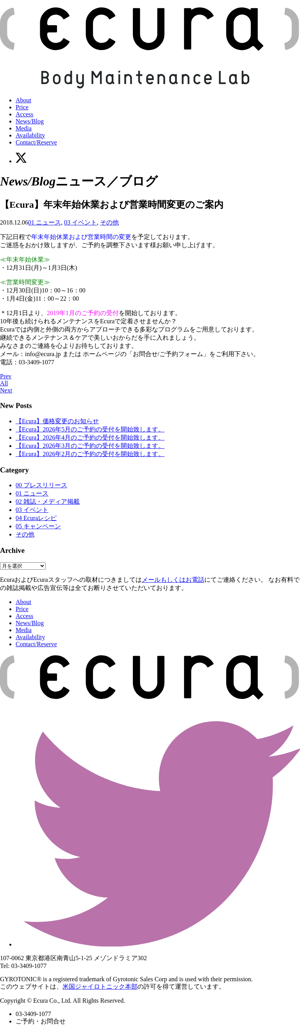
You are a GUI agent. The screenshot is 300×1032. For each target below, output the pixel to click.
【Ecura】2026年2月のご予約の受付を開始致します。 (90, 454)
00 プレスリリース (41, 485)
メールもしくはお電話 (173, 579)
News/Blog (30, 121)
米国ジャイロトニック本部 (100, 986)
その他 (109, 222)
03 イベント (80, 222)
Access (24, 114)
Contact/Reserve (36, 142)
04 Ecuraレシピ (36, 518)
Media (24, 128)
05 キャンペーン (38, 526)
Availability (30, 135)
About (23, 100)
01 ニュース (44, 222)
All (4, 383)
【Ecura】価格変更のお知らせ (57, 421)
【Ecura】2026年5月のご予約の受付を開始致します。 (90, 429)
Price (22, 107)
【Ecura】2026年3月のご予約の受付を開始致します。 (90, 445)
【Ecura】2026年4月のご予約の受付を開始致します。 (90, 437)
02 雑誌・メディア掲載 (48, 501)
